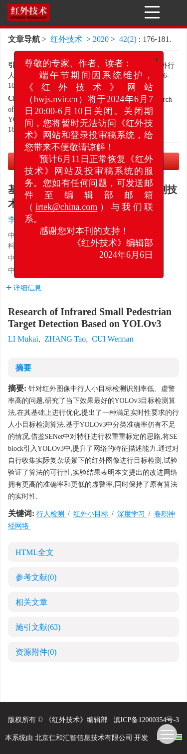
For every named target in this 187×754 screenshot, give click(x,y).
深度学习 (132, 514)
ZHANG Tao (65, 339)
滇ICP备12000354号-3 (146, 720)
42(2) (129, 39)
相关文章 (31, 602)
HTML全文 (34, 552)
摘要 (23, 368)
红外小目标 (91, 514)
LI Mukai (23, 339)
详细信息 (23, 288)
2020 (101, 39)
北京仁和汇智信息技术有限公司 (84, 738)
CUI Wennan (112, 339)
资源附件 (36, 652)
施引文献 (38, 627)
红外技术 (66, 39)
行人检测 (51, 514)
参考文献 (36, 577)
